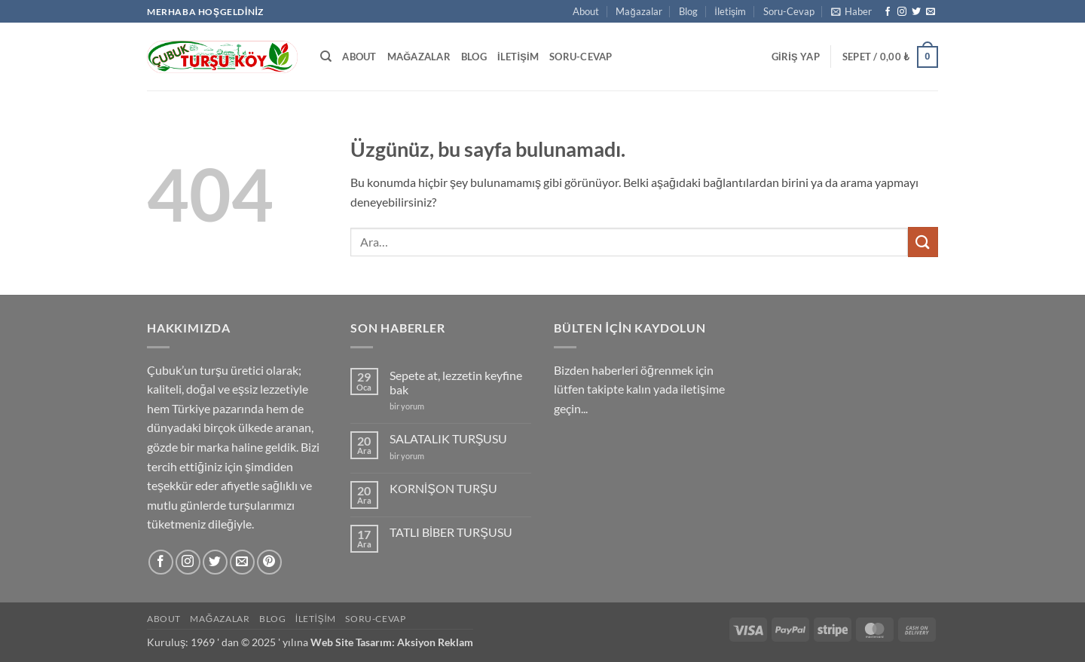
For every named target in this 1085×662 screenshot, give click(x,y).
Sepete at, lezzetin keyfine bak (456, 382)
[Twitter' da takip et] (916, 12)
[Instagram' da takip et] (901, 12)
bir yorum (407, 406)
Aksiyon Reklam (435, 642)
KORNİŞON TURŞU (443, 488)
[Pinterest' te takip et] (269, 562)
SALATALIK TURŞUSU (449, 438)
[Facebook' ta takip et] (887, 12)
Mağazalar (639, 11)
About (586, 11)
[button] (851, 11)
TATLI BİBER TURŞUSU (451, 532)
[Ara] (326, 56)
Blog (688, 11)
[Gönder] (923, 241)
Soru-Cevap (789, 11)
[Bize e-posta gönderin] (930, 12)
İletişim (730, 11)
